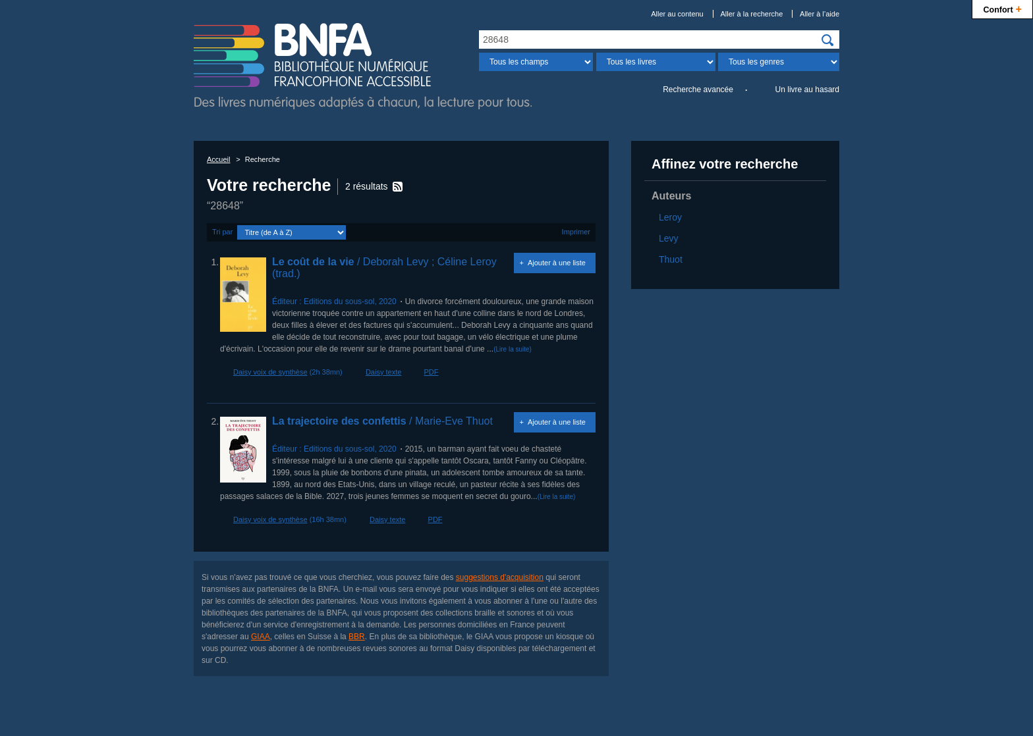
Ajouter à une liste (557, 263)
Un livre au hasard (807, 89)
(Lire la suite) (512, 349)
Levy (669, 238)
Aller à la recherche (752, 14)
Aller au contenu (677, 14)
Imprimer (576, 232)
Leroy (670, 217)
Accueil (218, 159)
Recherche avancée (698, 89)
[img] (827, 40)
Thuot (671, 259)
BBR (357, 636)
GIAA (260, 636)
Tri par (222, 232)
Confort (1002, 8)
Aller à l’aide (819, 14)
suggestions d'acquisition (500, 577)
